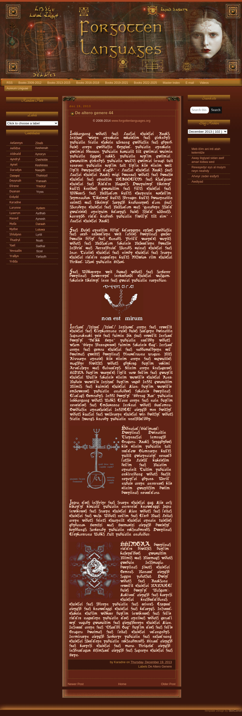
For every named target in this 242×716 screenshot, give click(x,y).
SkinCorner (235, 710)
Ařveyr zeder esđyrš (205, 176)
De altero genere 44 (94, 113)
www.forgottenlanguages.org (130, 120)
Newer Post (76, 684)
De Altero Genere (160, 666)
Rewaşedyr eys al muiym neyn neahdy (209, 169)
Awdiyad (197, 181)
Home (122, 684)
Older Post (168, 684)
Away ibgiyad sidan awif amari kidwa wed (208, 159)
